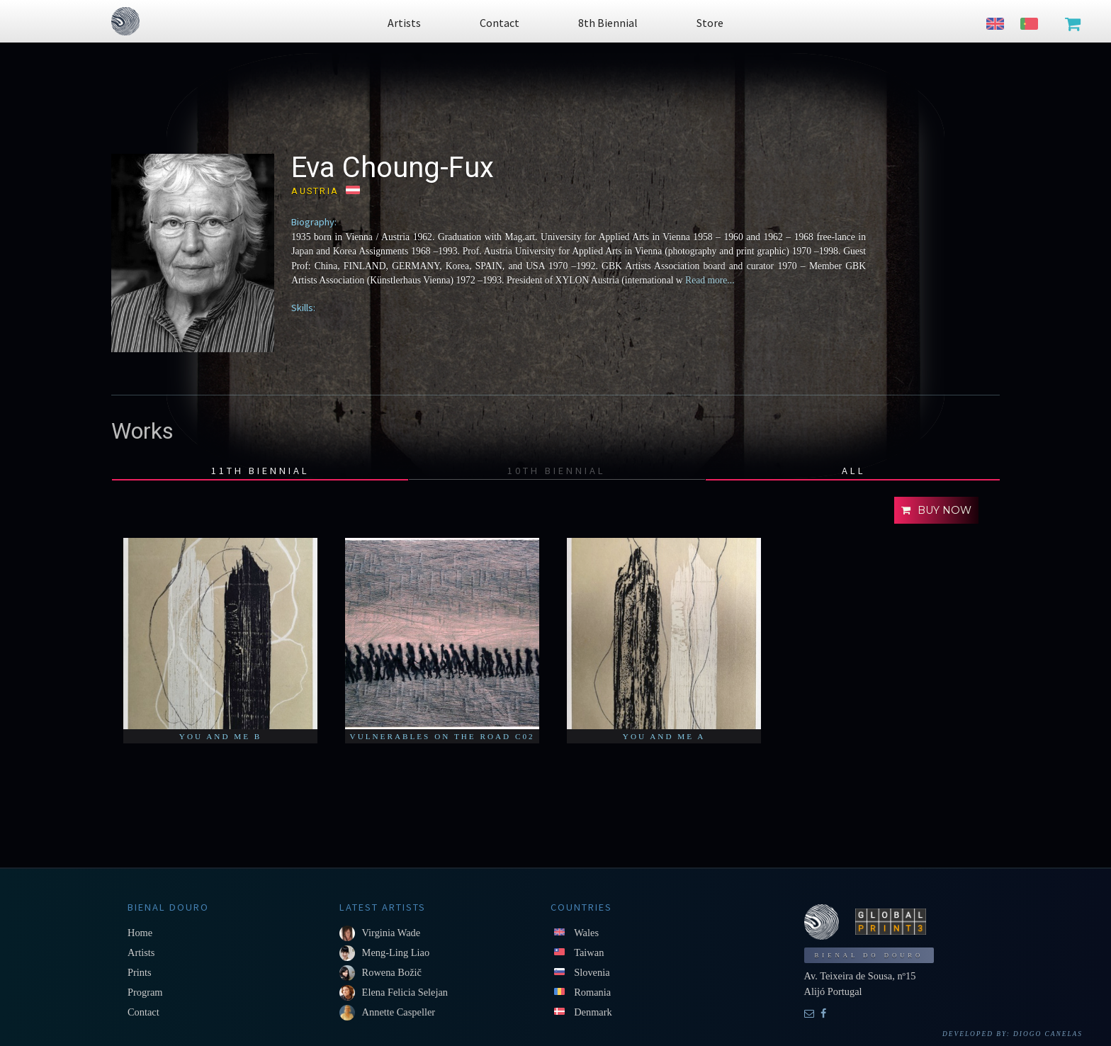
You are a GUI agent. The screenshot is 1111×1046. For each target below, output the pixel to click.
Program (145, 992)
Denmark (593, 1012)
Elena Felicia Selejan (405, 992)
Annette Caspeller (399, 1012)
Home (140, 932)
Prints (140, 972)
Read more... (709, 280)
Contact (143, 1012)
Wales (586, 932)
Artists (141, 952)
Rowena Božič (392, 972)
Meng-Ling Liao (396, 952)
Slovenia (591, 972)
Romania (592, 992)
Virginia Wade (391, 932)
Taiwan (589, 952)
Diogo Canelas (1048, 1033)
